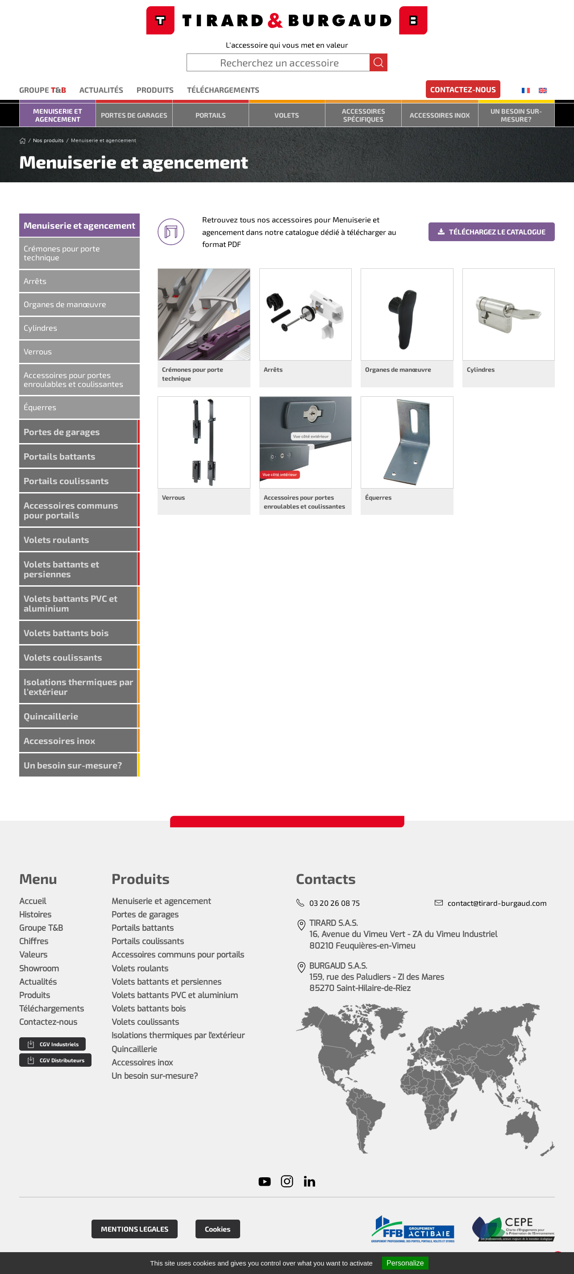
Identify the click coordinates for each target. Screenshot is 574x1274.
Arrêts (35, 281)
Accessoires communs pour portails (71, 510)
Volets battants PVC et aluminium (70, 603)
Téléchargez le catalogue (491, 231)
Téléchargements (223, 89)
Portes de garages (134, 115)
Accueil (32, 901)
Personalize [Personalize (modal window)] (405, 1263)
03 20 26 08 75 (328, 903)
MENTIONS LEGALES (134, 1229)
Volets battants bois (66, 632)
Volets (287, 115)
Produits (155, 89)
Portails (210, 115)
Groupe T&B (41, 928)
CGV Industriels (52, 1044)
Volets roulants (56, 539)
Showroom (39, 968)
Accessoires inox (440, 115)
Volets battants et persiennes (61, 569)
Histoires (35, 914)
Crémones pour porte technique (62, 252)
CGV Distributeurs (55, 1060)
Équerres (40, 407)
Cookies (218, 1229)
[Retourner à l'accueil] (287, 19)
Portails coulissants (66, 480)
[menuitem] (525, 90)
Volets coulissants (63, 657)
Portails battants (60, 456)
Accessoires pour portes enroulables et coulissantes (73, 379)
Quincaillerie (51, 716)
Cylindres (40, 328)
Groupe (42, 90)
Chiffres (33, 941)
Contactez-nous (463, 89)
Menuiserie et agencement (57, 115)
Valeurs (33, 954)
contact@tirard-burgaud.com (490, 903)
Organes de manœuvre (65, 304)
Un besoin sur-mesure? (516, 115)
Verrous (38, 351)
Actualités (101, 89)
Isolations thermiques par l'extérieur (78, 686)
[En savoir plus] (412, 1229)
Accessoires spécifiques (363, 115)
